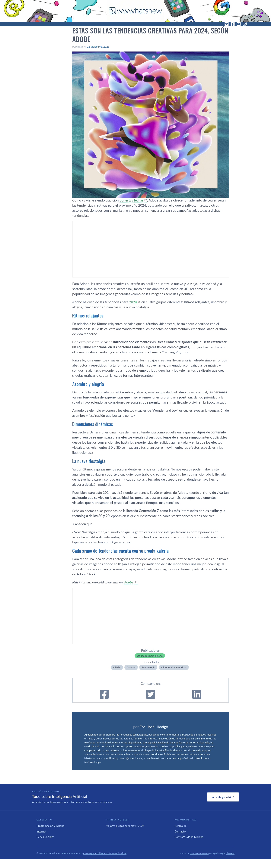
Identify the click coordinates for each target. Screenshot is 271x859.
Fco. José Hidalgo (153, 726)
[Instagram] (244, 24)
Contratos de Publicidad (188, 837)
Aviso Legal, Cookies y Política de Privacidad (105, 853)
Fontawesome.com (199, 853)
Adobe (129, 582)
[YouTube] (238, 24)
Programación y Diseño (51, 825)
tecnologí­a (149, 667)
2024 (133, 302)
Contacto (180, 831)
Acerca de (180, 825)
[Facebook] (232, 24)
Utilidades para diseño (150, 655)
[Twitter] (226, 24)
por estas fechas (131, 200)
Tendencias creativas (175, 667)
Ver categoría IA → (223, 797)
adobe (131, 667)
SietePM (230, 853)
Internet (41, 831)
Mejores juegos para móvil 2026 (125, 825)
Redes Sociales (45, 837)
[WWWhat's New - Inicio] (135, 11)
